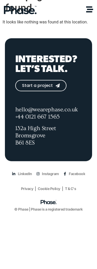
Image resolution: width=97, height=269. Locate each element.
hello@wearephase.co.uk (46, 115)
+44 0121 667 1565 (37, 122)
